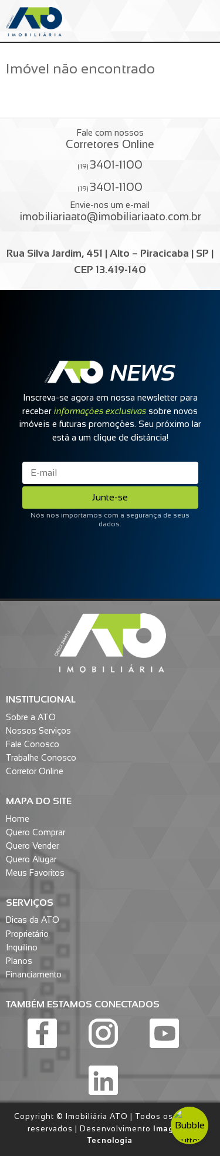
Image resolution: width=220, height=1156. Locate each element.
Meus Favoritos (35, 873)
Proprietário (27, 934)
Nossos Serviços (38, 730)
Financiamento (34, 974)
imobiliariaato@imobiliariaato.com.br (110, 216)
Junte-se (110, 497)
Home (17, 819)
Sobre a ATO (31, 717)
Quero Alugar (31, 859)
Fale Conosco (32, 744)
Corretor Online (34, 771)
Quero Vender (32, 846)
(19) (110, 164)
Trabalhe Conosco (41, 757)
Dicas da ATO (32, 920)
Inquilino (22, 947)
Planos (19, 961)
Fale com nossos (110, 139)
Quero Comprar (35, 832)
